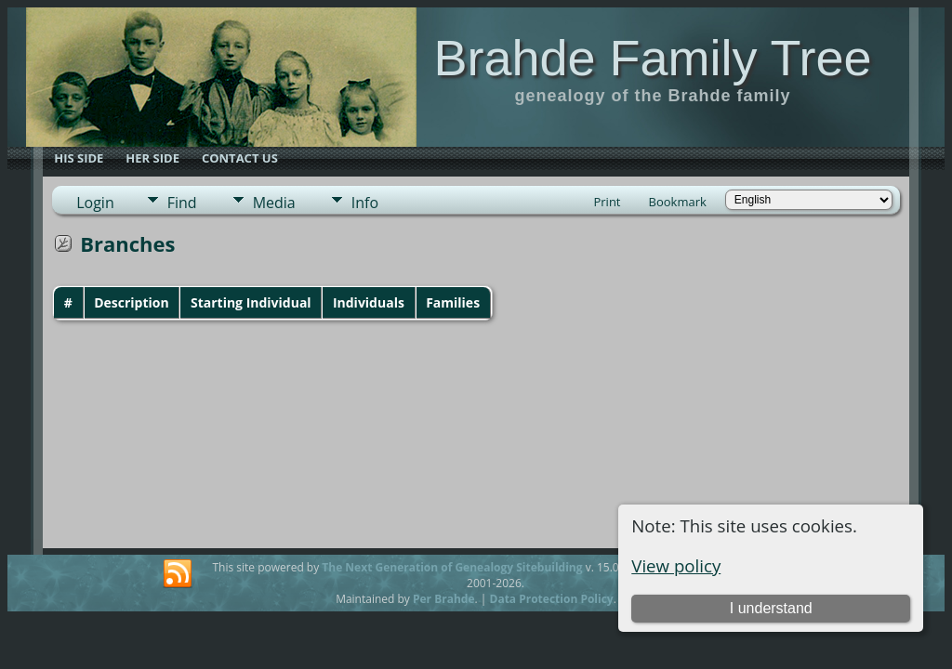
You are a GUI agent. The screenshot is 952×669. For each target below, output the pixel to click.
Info (364, 202)
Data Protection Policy (552, 599)
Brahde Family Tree (652, 57)
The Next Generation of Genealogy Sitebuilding (452, 567)
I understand (771, 608)
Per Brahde (444, 599)
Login (95, 202)
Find (182, 202)
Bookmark (678, 201)
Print (606, 201)
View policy (676, 565)
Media (274, 202)
